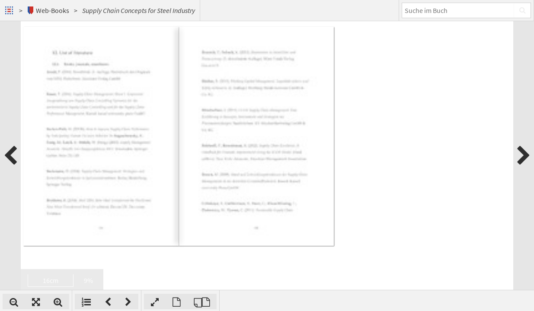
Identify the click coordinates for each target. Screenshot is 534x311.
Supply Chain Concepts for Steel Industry (138, 10)
